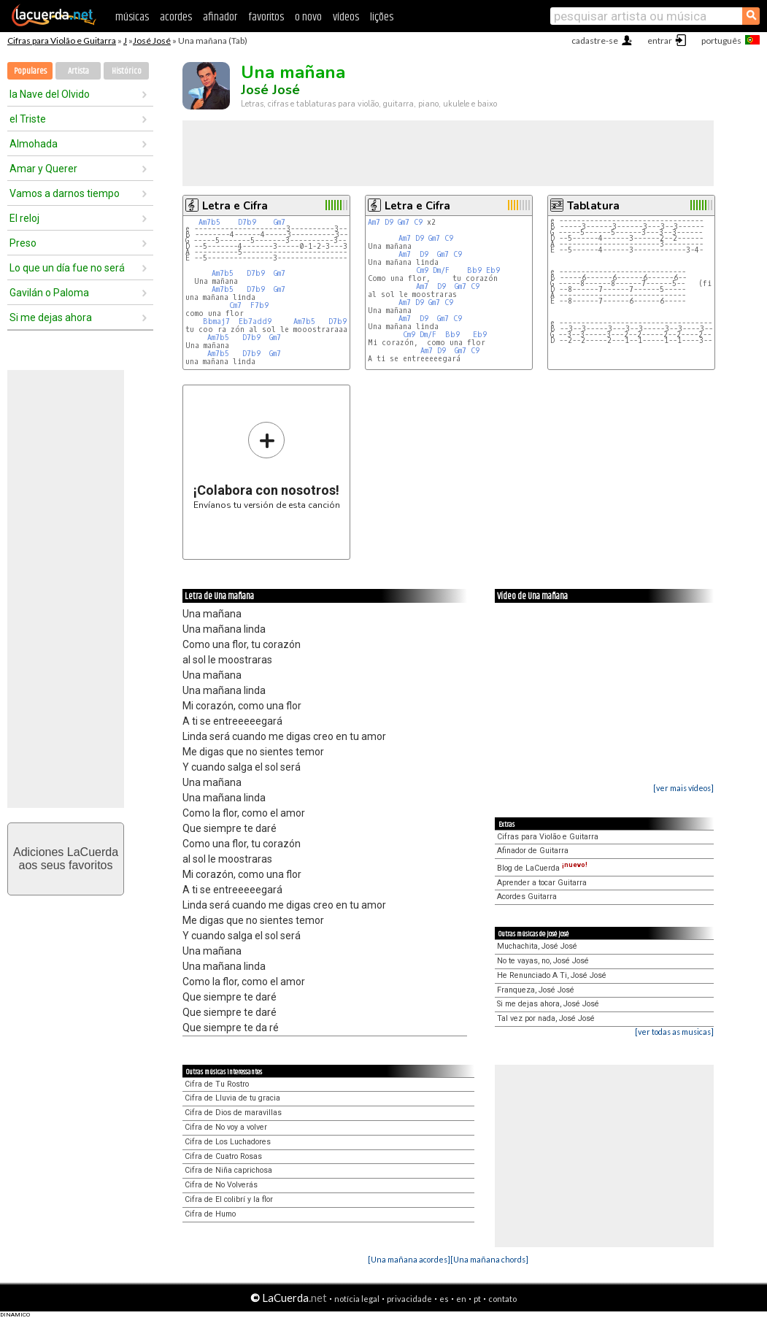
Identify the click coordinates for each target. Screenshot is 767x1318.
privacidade (409, 1298)
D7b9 (247, 222)
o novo (308, 17)
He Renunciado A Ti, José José (551, 975)
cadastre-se (594, 40)
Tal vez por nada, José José (546, 1018)
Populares (30, 71)
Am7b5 (209, 222)
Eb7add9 (255, 321)
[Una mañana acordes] (409, 1259)
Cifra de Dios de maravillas (233, 1112)
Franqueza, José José (535, 990)
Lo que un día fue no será (67, 268)
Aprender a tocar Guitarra (542, 882)
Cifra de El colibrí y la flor (229, 1199)
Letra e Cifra (235, 206)
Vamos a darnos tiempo (64, 193)
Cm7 (235, 305)
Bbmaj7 (216, 321)
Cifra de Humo (210, 1214)
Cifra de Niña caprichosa (228, 1170)
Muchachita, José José (537, 946)
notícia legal (356, 1298)
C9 (418, 222)
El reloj (24, 218)
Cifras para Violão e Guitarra (61, 40)
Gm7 (279, 222)
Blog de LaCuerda (542, 868)
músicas (132, 17)
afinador (220, 17)
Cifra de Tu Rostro (217, 1084)
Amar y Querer (43, 168)
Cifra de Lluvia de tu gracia (232, 1098)
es (444, 1298)
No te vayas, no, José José (543, 961)
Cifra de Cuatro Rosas (223, 1156)
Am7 (374, 222)
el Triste (27, 119)
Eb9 (493, 270)
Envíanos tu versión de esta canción (266, 465)
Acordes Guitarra (527, 896)
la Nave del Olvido (49, 94)
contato (502, 1298)
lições (381, 17)
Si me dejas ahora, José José (548, 1004)
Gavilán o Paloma (49, 292)
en (461, 1298)
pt (477, 1298)
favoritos (266, 17)
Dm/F (441, 270)
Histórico (127, 71)
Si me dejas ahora (50, 317)
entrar (659, 40)
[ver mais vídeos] (683, 788)
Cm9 (422, 270)
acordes (176, 17)
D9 (389, 222)
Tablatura (593, 206)
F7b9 (259, 305)
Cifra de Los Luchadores (228, 1141)
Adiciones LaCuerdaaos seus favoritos (65, 858)
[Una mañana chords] (489, 1259)
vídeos (346, 17)
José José (152, 40)
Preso (22, 243)
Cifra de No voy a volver (226, 1127)
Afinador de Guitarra (532, 850)
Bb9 (474, 270)
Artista (78, 71)
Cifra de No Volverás (221, 1185)
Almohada (33, 144)
